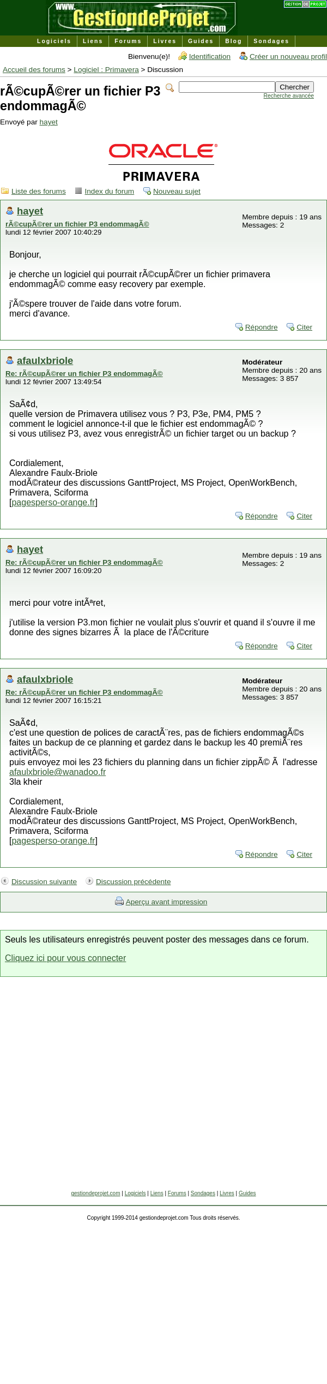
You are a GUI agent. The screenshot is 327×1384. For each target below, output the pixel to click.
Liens (93, 41)
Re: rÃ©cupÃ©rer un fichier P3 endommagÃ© (84, 373)
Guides (201, 41)
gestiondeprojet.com (95, 1193)
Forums (128, 41)
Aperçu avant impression (167, 902)
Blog (233, 41)
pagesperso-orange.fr (53, 502)
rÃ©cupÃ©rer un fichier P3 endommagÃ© (77, 224)
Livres (165, 41)
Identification (210, 56)
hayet (49, 122)
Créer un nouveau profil (288, 56)
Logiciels (54, 41)
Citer (304, 327)
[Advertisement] (102, 1088)
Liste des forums (38, 191)
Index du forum (110, 191)
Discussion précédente (133, 882)
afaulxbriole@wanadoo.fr (57, 772)
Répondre (261, 327)
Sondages (271, 41)
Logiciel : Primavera (106, 69)
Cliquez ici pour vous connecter (65, 958)
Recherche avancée (289, 96)
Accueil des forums (34, 69)
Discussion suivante (44, 882)
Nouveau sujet (177, 191)
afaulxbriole (45, 360)
